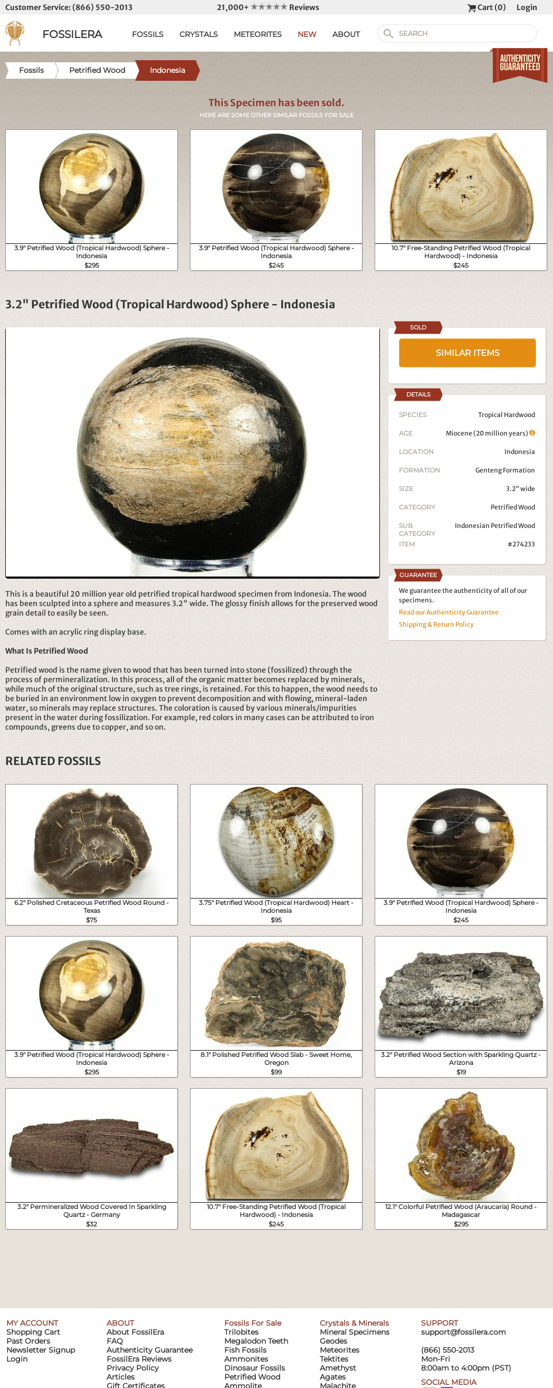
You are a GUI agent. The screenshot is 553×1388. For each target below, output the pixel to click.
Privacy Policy (133, 1368)
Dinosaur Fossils (254, 1368)
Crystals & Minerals (354, 1323)
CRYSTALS (198, 34)
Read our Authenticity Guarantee (449, 612)
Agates (333, 1377)
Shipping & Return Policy (436, 624)
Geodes (333, 1341)
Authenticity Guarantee (150, 1350)
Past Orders (28, 1341)
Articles (121, 1377)
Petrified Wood (513, 507)
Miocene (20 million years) (490, 433)
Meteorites (339, 1350)
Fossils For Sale (252, 1323)
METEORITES (258, 34)
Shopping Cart (33, 1332)
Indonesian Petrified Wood (495, 526)
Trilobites (241, 1332)
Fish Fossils (245, 1350)
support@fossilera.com (463, 1332)
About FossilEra (135, 1332)
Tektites (334, 1359)
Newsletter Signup (40, 1350)
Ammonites (246, 1359)
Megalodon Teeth (256, 1341)
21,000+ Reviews (268, 7)
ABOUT (346, 34)
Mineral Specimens (354, 1332)
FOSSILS (148, 34)
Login (527, 7)
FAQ (115, 1341)
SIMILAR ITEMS (468, 353)
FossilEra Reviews (139, 1359)
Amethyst (338, 1368)
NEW (307, 34)
